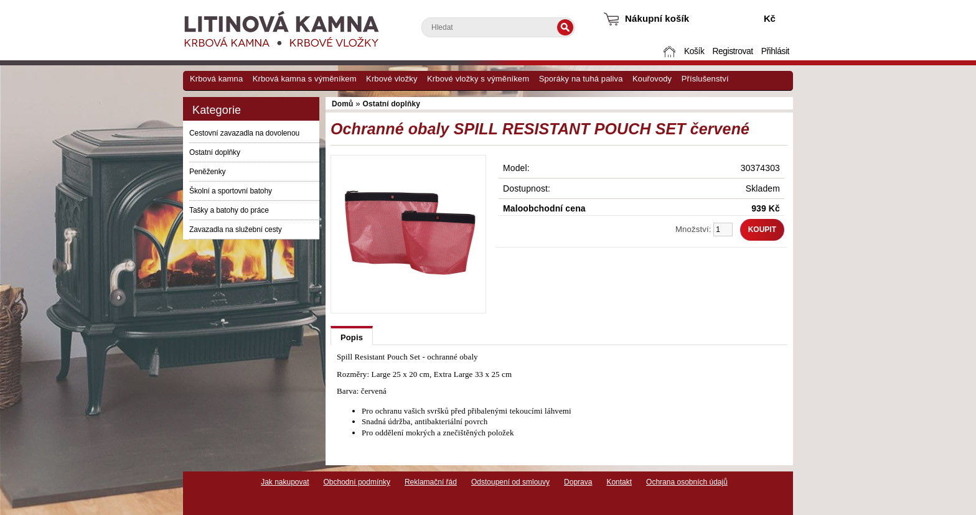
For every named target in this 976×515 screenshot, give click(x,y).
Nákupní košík (657, 18)
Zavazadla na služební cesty (235, 229)
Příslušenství (705, 78)
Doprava (578, 482)
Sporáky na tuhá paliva (581, 78)
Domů (671, 51)
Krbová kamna (216, 78)
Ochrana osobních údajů (687, 482)
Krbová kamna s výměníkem (305, 78)
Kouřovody (652, 78)
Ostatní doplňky (214, 152)
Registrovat (732, 51)
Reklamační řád (431, 482)
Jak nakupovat (285, 482)
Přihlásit (775, 51)
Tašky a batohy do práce (229, 210)
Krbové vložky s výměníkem (478, 78)
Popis (351, 337)
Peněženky (207, 171)
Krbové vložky (391, 78)
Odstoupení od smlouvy (510, 482)
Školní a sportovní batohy (230, 191)
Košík (694, 51)
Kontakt (619, 482)
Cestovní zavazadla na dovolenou (244, 133)
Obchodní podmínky (357, 482)
